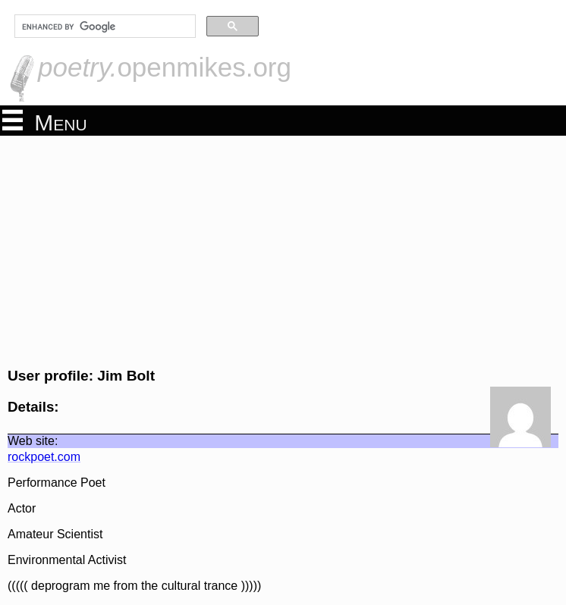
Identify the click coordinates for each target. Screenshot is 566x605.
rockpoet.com (44, 456)
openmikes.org (164, 67)
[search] (103, 26)
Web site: (33, 440)
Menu (44, 121)
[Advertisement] (283, 249)
